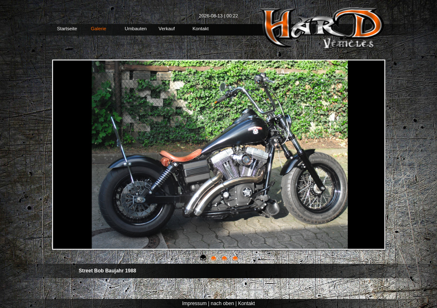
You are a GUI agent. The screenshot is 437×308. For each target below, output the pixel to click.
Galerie (98, 28)
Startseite (67, 28)
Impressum (194, 303)
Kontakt (201, 28)
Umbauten (136, 28)
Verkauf (167, 28)
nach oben (222, 303)
